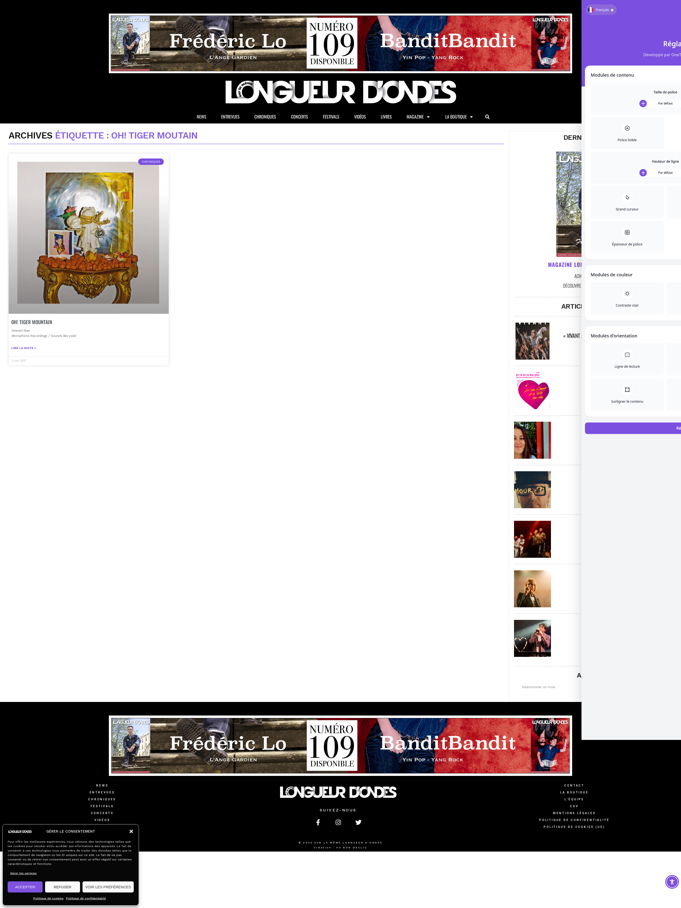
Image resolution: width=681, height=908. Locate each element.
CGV (574, 806)
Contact (574, 786)
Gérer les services (23, 873)
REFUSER (62, 887)
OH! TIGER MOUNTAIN (31, 336)
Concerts (299, 117)
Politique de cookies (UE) (574, 827)
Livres (386, 117)
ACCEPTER (25, 887)
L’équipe (574, 800)
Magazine (419, 117)
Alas (614, 485)
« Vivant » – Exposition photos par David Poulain (614, 336)
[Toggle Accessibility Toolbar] (672, 881)
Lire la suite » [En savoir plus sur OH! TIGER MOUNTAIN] (23, 362)
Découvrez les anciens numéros (593, 285)
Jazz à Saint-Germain (614, 385)
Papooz (614, 584)
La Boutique (459, 117)
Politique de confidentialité (86, 898)
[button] (131, 831)
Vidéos (360, 117)
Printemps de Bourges (614, 534)
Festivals (331, 117)
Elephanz (614, 633)
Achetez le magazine (593, 276)
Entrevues (230, 117)
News (201, 117)
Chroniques (265, 117)
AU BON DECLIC (351, 848)
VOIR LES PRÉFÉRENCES (108, 887)
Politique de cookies (48, 898)
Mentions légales (574, 813)
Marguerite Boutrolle (614, 435)
